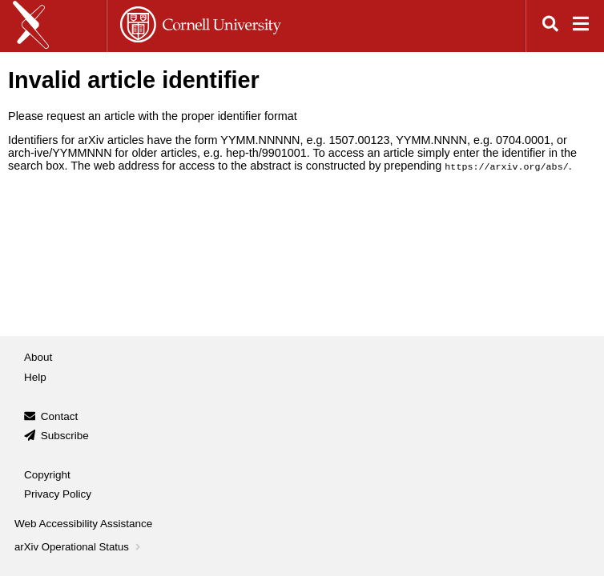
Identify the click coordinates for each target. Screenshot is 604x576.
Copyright (47, 475)
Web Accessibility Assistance (83, 524)
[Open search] (550, 26)
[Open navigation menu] (580, 26)
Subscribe (65, 436)
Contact (60, 416)
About (38, 357)
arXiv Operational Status (78, 547)
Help (35, 377)
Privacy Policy (57, 494)
